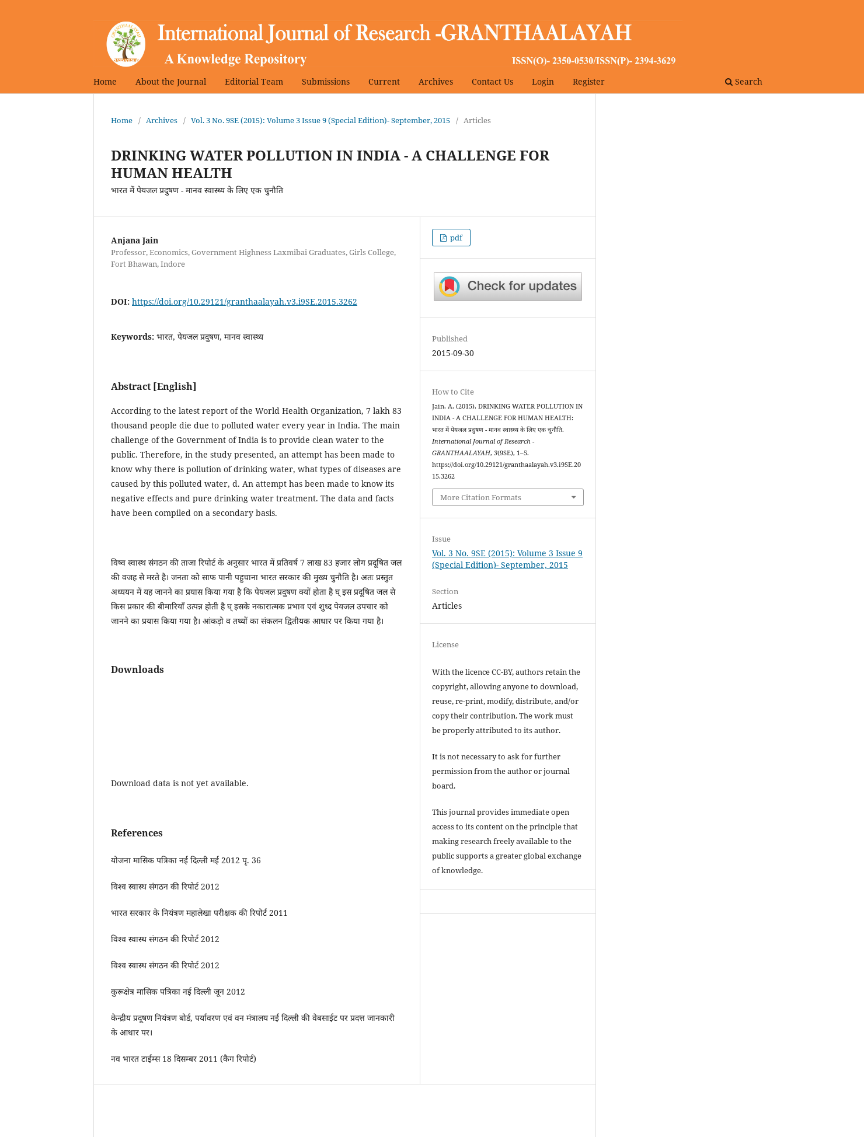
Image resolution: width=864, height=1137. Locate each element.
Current (384, 81)
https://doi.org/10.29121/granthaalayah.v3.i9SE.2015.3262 (244, 301)
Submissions (326, 81)
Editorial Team (254, 81)
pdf (455, 237)
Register (589, 81)
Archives (436, 81)
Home (105, 81)
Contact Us (492, 81)
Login (543, 81)
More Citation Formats (480, 497)
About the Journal (170, 81)
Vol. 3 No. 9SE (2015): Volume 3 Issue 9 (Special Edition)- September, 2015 (320, 120)
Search (743, 81)
